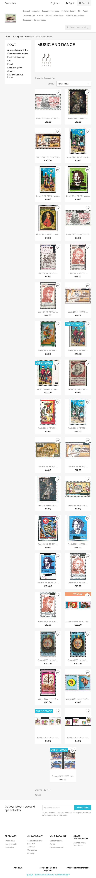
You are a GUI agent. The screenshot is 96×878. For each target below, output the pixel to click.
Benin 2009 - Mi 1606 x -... (48, 583)
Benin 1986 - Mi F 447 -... (78, 118)
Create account (57, 847)
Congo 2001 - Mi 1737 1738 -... (78, 699)
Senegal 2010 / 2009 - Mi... (48, 737)
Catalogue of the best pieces (34, 20)
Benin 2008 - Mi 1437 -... (48, 312)
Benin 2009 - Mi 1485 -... (48, 350)
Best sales (9, 847)
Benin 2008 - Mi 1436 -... (78, 273)
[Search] (78, 27)
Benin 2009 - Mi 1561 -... (48, 505)
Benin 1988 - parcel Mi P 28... (48, 157)
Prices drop (10, 841)
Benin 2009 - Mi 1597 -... (48, 544)
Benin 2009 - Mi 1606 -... (78, 544)
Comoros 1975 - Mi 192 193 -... (78, 621)
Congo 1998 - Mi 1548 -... (48, 699)
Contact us (10, 3)
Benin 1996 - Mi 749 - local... (78, 196)
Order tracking (56, 841)
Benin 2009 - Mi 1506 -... (78, 428)
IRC (79, 11)
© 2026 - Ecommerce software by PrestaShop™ (48, 874)
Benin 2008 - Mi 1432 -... (48, 273)
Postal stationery (68, 11)
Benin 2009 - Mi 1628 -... (78, 583)
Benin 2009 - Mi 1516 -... (48, 467)
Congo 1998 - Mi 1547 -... (48, 660)
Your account (58, 836)
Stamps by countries (31, 11)
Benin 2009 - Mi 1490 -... (78, 389)
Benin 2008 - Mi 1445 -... (78, 312)
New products (11, 844)
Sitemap (30, 853)
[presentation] (63, 823)
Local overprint (29, 15)
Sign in (53, 844)
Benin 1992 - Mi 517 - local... (78, 157)
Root (11, 45)
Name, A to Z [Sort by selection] (74, 83)
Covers (40, 15)
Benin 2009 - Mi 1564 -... (78, 505)
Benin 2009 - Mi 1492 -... (48, 428)
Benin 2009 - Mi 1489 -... (78, 350)
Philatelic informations (75, 15)
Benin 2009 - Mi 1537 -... (78, 467)
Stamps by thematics (50, 11)
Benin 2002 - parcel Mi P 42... (78, 234)
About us (31, 846)
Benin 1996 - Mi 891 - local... (48, 234)
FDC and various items (55, 15)
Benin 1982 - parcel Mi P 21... (48, 118)
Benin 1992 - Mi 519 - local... (48, 196)
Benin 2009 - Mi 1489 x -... (48, 389)
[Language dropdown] (55, 3)
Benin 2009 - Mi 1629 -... (48, 621)
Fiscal (85, 11)
